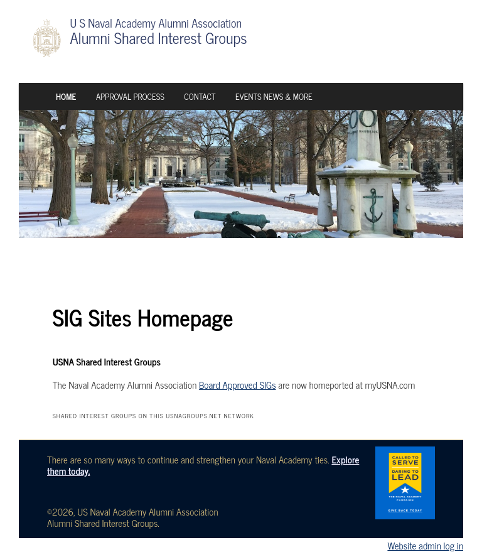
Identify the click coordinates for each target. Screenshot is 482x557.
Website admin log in (425, 545)
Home (66, 96)
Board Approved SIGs (237, 384)
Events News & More (274, 96)
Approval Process (130, 96)
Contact (199, 96)
